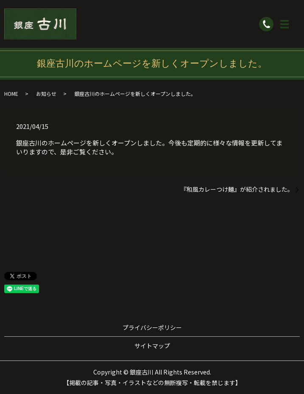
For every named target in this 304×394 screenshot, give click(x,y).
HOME (11, 93)
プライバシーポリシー (152, 327)
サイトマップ (152, 345)
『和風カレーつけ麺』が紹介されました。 (237, 189)
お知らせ (46, 93)
